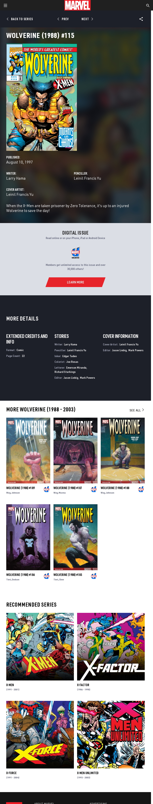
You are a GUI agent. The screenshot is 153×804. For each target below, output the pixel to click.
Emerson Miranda (76, 367)
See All (137, 410)
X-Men (10, 685)
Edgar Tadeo (69, 356)
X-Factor (83, 685)
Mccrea (62, 492)
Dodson (15, 579)
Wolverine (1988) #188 (115, 488)
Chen (61, 579)
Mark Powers (87, 377)
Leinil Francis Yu (87, 178)
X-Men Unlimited (88, 773)
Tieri (8, 579)
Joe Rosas (72, 361)
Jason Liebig (71, 377)
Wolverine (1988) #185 (67, 575)
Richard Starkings (65, 371)
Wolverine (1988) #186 (20, 575)
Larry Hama (16, 178)
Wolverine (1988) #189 (20, 488)
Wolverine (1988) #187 (67, 488)
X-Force (11, 773)
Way (8, 492)
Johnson (16, 492)
